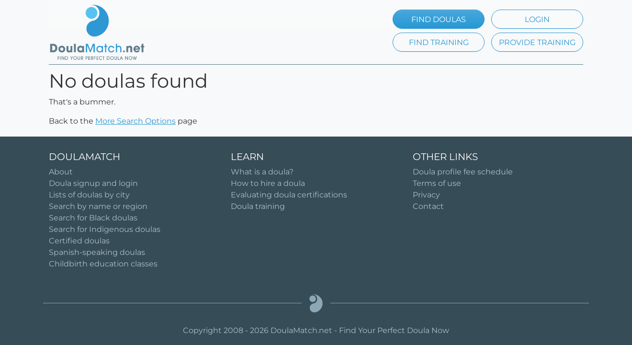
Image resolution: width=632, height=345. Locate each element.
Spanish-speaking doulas (97, 252)
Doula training (258, 206)
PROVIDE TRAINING (537, 42)
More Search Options (135, 121)
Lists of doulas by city (89, 194)
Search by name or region (98, 206)
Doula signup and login (93, 183)
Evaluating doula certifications (289, 194)
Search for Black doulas (93, 217)
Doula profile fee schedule (463, 171)
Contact (428, 206)
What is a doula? (262, 171)
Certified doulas (79, 240)
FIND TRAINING (439, 42)
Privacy (426, 194)
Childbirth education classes (103, 263)
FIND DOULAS (438, 19)
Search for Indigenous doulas (104, 229)
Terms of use (437, 183)
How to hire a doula (268, 183)
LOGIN (537, 19)
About (61, 171)
